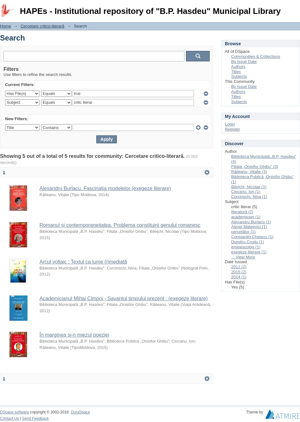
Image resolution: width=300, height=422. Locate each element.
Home (5, 26)
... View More (243, 257)
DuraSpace (80, 412)
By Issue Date (244, 61)
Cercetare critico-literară (42, 26)
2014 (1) (238, 277)
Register (232, 129)
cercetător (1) (243, 231)
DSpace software (14, 412)
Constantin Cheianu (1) (252, 236)
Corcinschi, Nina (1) (249, 196)
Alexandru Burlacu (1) (251, 222)
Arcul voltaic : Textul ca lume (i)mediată (83, 261)
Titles (236, 71)
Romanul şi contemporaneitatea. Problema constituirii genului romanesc (120, 225)
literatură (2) (242, 211)
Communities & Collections (255, 56)
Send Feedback (35, 418)
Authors (238, 66)
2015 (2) (238, 272)
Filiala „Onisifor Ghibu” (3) (254, 166)
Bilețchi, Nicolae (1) (249, 186)
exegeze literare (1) (249, 252)
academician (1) (246, 216)
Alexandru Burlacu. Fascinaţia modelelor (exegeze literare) (105, 188)
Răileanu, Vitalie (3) (249, 171)
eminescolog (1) (246, 247)
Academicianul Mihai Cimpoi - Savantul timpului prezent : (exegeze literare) (123, 298)
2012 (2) (238, 266)
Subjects (239, 76)
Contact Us (9, 418)
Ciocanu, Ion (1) (246, 191)
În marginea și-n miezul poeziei (74, 335)
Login (295, 7)
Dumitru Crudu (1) (247, 241)
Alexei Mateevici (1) (249, 226)
